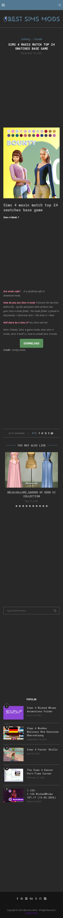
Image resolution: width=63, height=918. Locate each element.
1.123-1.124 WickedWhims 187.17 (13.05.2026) (41, 794)
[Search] (59, 5)
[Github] (40, 898)
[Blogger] (45, 898)
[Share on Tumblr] (48, 433)
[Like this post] (35, 433)
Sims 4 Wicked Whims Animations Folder (41, 709)
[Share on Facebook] (39, 433)
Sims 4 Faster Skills (42, 749)
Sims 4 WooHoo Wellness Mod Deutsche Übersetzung (43, 731)
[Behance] (31, 898)
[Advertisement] (31, 90)
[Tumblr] (36, 898)
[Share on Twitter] (42, 433)
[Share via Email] (52, 433)
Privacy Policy (31, 913)
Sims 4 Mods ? (11, 217)
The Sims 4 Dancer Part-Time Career (40, 771)
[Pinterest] (21, 898)
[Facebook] (17, 898)
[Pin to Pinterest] (46, 433)
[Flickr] (26, 898)
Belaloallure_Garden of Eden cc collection (31, 494)
